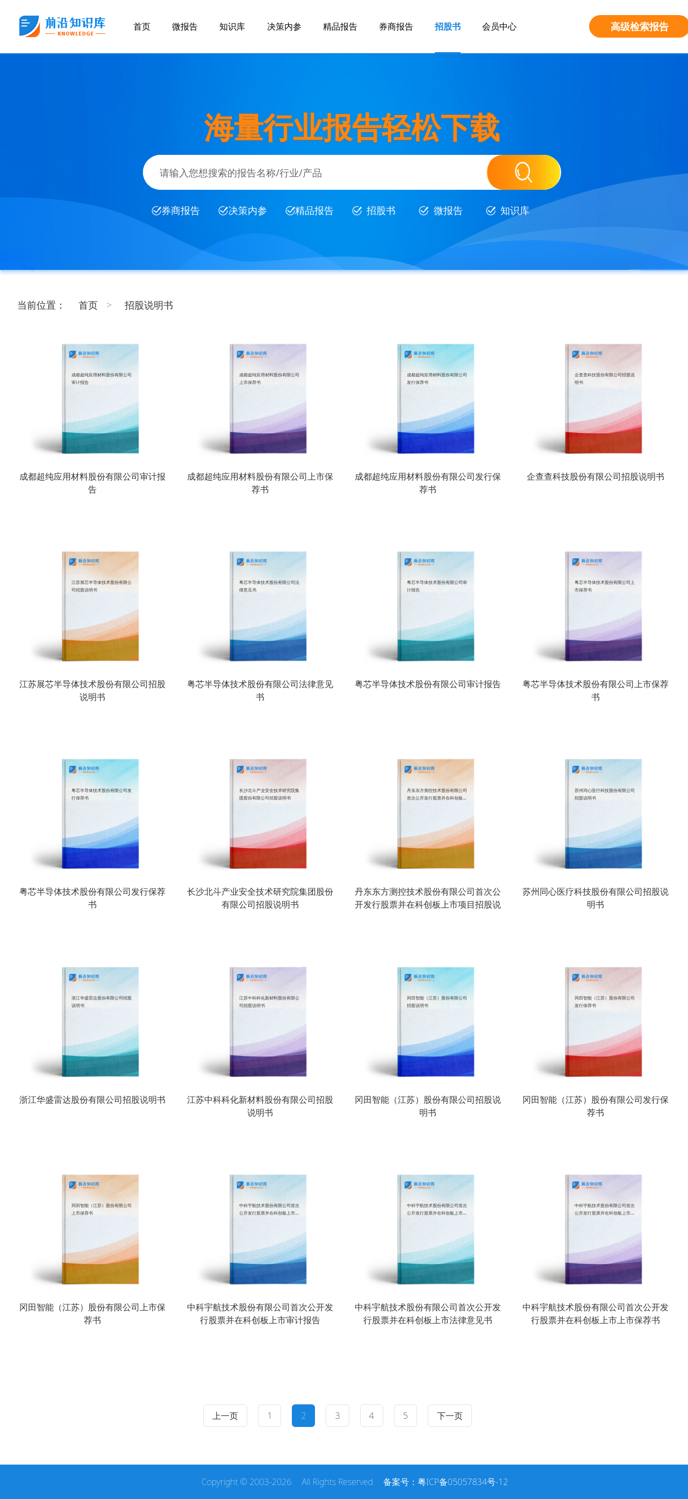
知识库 (232, 26)
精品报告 (340, 26)
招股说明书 (149, 304)
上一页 (225, 1416)
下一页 (450, 1416)
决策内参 (284, 26)
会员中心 (499, 26)
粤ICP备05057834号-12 (463, 1482)
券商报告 (396, 26)
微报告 (185, 26)
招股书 (448, 26)
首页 (141, 26)
